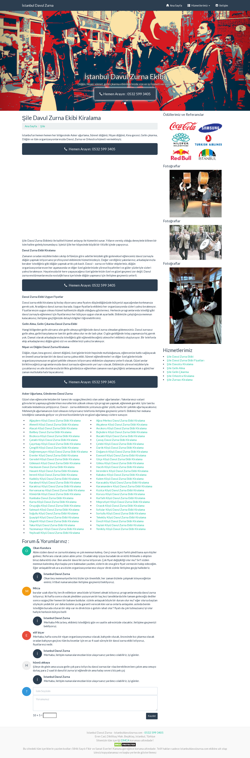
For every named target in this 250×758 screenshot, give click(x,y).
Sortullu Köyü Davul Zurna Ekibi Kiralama (121, 513)
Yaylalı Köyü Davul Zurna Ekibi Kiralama (120, 525)
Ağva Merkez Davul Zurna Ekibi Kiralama (120, 420)
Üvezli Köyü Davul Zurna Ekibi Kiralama (120, 521)
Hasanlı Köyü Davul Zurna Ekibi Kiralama (53, 471)
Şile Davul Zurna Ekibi (180, 356)
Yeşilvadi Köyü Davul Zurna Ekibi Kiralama (54, 532)
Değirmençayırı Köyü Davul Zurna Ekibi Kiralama (58, 451)
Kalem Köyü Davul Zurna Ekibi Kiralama (120, 478)
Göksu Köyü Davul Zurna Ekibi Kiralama (120, 463)
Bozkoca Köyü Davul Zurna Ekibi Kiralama (54, 436)
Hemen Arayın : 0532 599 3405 (125, 94)
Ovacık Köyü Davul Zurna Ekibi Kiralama (120, 505)
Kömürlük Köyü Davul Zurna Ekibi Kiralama (55, 494)
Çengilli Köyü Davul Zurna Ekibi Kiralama (53, 447)
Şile (42, 126)
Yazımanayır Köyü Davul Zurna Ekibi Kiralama (56, 529)
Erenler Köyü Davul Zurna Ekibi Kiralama (53, 455)
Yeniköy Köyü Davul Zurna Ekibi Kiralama (121, 529)
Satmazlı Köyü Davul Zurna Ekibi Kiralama (54, 509)
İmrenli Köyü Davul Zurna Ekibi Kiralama (53, 474)
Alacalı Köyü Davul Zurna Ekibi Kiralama (53, 428)
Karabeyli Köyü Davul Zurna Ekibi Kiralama (55, 482)
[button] (18, 61)
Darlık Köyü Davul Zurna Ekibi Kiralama (120, 447)
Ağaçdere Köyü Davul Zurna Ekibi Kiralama (55, 420)
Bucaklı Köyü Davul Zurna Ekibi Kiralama (120, 436)
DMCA (125, 740)
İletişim (221, 5)
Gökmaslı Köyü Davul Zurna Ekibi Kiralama (54, 463)
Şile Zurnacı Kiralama (180, 379)
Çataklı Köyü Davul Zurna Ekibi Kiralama (53, 439)
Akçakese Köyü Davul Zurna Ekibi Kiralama (121, 424)
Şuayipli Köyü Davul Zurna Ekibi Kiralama (54, 517)
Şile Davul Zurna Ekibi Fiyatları (185, 360)
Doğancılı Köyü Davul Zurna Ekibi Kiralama (122, 451)
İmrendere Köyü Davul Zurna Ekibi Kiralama (122, 471)
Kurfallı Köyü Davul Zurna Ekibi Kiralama (120, 498)
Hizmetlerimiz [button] (198, 5)
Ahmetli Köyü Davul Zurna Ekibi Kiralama (53, 424)
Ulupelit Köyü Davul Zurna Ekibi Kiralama (54, 521)
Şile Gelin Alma (176, 368)
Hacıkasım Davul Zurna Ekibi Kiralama (51, 467)
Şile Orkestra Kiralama (180, 375)
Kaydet (152, 715)
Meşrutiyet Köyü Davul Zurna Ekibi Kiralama (123, 501)
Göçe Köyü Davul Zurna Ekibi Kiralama (119, 459)
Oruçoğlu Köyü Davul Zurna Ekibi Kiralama (54, 505)
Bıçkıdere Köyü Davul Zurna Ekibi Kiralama (121, 432)
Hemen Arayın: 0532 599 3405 (89, 149)
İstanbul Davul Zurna (38, 5)
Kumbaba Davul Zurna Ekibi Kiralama (51, 498)
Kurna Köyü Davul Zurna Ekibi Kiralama (52, 501)
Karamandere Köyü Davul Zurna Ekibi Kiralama (124, 486)
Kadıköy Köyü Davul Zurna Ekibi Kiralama (54, 478)
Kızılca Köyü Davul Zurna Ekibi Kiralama (120, 490)
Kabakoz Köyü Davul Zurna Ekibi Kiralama (121, 474)
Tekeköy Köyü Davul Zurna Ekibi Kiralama (121, 517)
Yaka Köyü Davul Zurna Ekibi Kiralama (52, 525)
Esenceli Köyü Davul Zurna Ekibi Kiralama (121, 455)
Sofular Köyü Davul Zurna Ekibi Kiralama (120, 509)
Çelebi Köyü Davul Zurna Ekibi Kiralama (120, 443)
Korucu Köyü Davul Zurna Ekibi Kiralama (120, 494)
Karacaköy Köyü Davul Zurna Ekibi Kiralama (122, 482)
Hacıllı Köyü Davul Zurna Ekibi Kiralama (120, 467)
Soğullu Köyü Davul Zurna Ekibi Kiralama (53, 513)
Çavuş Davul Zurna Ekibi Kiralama (116, 439)
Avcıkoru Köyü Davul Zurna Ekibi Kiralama (121, 428)
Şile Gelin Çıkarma (178, 371)
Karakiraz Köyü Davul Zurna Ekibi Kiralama (55, 486)
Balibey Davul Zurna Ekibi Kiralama (50, 432)
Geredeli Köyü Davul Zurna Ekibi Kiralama (54, 459)
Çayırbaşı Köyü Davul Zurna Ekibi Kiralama (55, 443)
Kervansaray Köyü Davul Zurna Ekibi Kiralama (57, 490)
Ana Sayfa (174, 5)
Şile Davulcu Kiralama (180, 364)
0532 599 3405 (153, 732)
